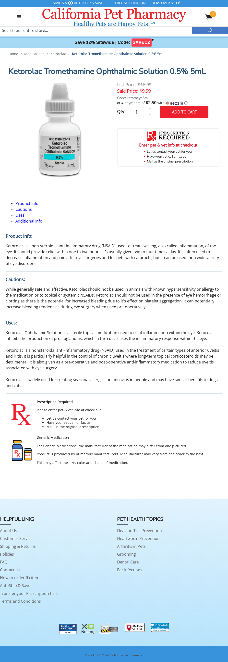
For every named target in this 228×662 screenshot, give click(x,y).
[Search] (96, 30)
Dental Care (128, 562)
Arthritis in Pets (131, 546)
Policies (7, 554)
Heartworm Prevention (138, 538)
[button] (168, 102)
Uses (19, 215)
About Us (8, 530)
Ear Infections (129, 570)
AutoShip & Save (15, 585)
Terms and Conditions (20, 601)
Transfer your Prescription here (29, 593)
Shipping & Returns (18, 546)
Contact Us (10, 570)
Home (13, 53)
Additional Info (28, 221)
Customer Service (16, 538)
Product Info (26, 203)
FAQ (3, 562)
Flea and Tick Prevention (139, 530)
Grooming (126, 554)
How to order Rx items (20, 577)
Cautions (23, 209)
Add (184, 112)
